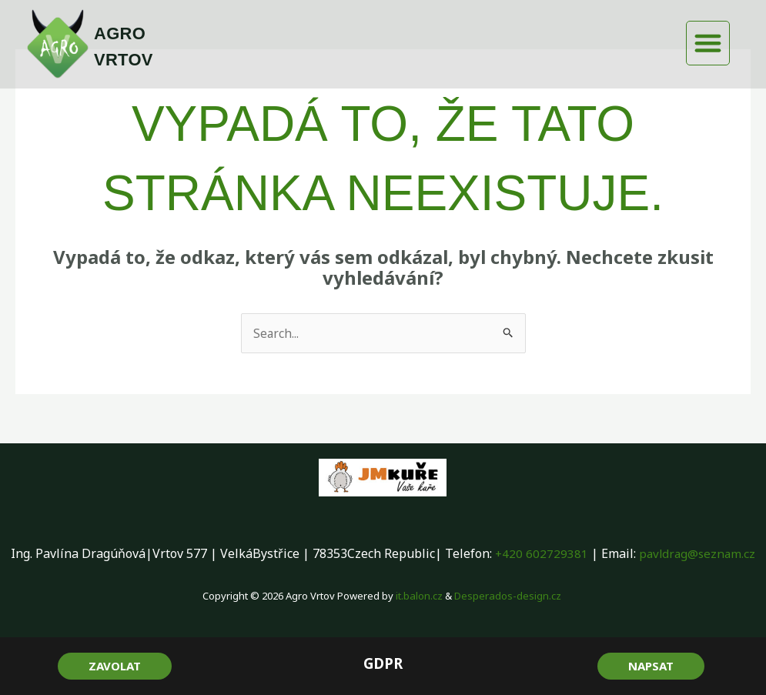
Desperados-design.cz (508, 596)
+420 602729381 (540, 553)
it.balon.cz (419, 596)
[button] (708, 43)
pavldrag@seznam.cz (697, 553)
